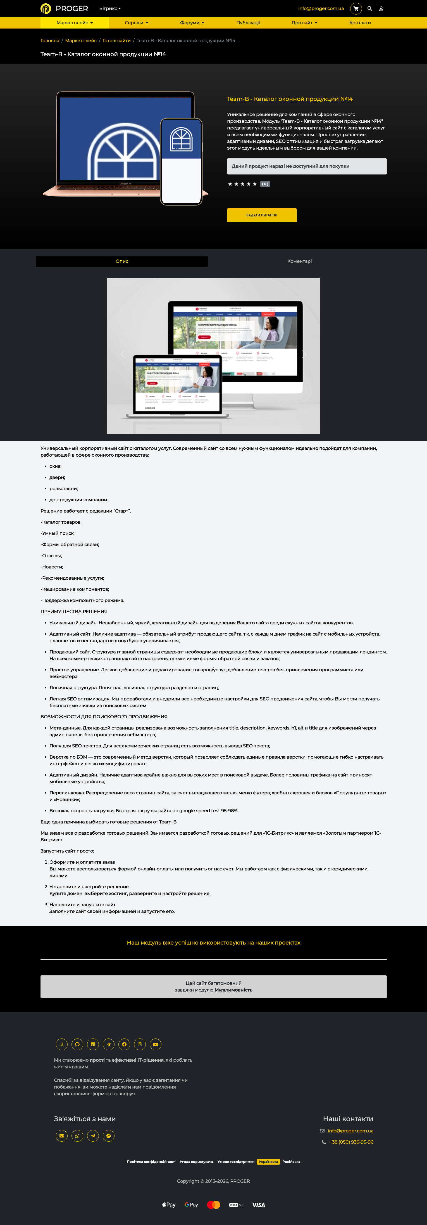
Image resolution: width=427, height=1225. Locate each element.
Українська (268, 1162)
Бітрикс (110, 8)
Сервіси (136, 22)
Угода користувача (196, 1162)
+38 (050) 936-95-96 (351, 1142)
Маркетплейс (74, 22)
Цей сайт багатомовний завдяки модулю (213, 987)
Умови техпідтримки (236, 1162)
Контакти (360, 22)
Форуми (192, 22)
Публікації (248, 22)
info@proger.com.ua (321, 8)
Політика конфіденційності (151, 1162)
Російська (291, 1162)
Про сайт (305, 22)
